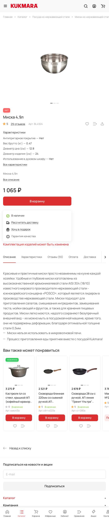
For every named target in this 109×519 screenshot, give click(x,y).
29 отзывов (18, 124)
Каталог (9, 498)
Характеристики (31, 257)
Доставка (90, 257)
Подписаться (54, 486)
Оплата (73, 257)
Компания (10, 505)
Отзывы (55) (55, 257)
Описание (9, 257)
